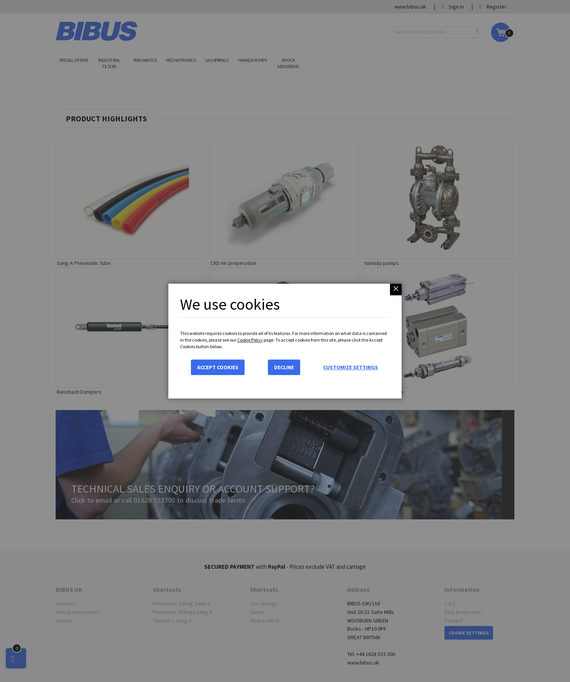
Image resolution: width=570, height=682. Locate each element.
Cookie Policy (250, 340)
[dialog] (285, 341)
